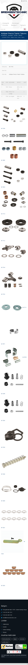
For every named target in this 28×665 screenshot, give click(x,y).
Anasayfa (5, 23)
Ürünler (5, 25)
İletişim (23, 25)
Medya (14, 25)
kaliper (15, 639)
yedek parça (5, 642)
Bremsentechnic (6, 639)
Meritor (20, 35)
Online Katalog (6, 629)
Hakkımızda (6, 624)
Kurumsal (15, 23)
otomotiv (22, 639)
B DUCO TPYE (5, 37)
